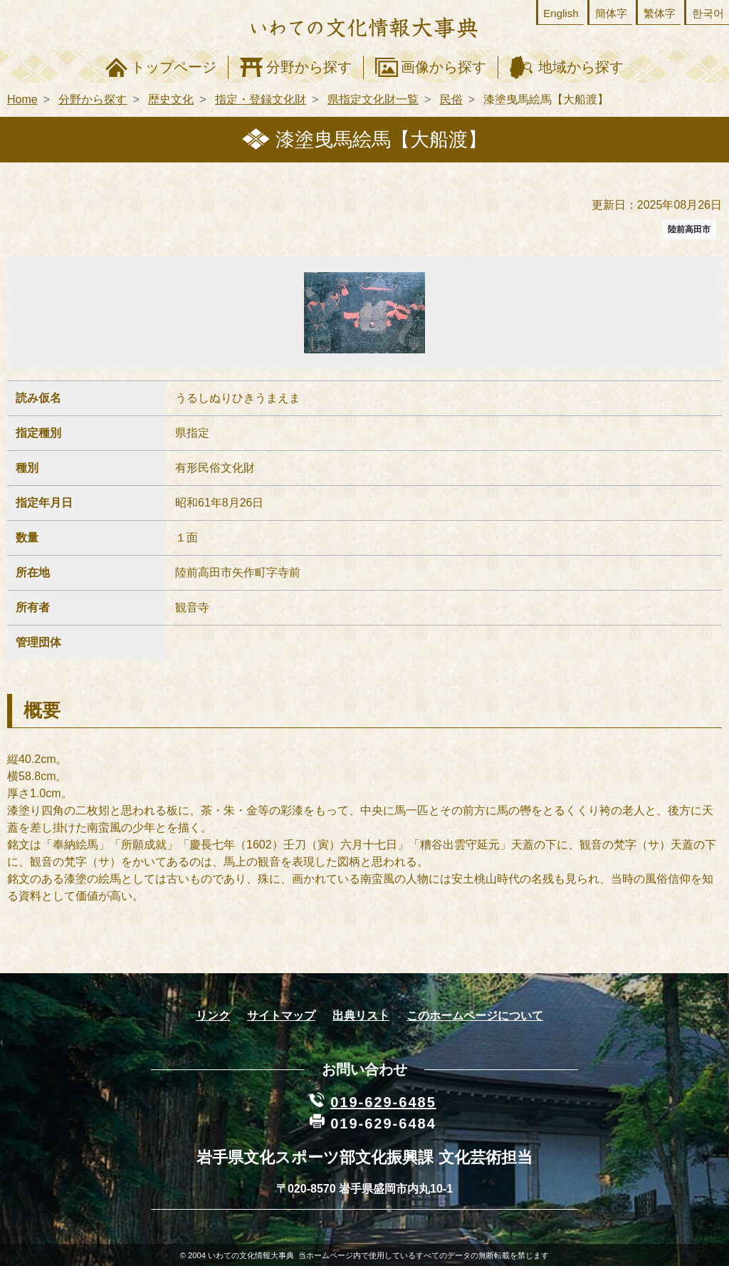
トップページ (173, 67)
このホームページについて (475, 1016)
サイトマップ (281, 1016)
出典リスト (360, 1016)
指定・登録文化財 (260, 99)
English (560, 13)
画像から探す (443, 67)
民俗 (451, 99)
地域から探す (581, 67)
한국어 (708, 13)
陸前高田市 (689, 229)
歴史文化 (171, 99)
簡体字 (611, 13)
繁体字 (660, 13)
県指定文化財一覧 (373, 99)
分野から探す (309, 67)
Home (22, 99)
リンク (213, 1016)
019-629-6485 (383, 1102)
